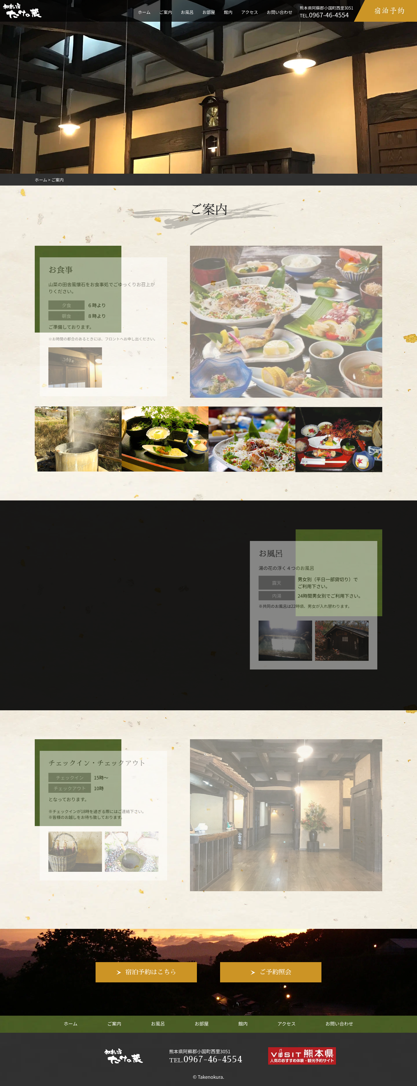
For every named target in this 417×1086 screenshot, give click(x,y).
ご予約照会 (275, 972)
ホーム (144, 12)
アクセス (249, 12)
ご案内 (165, 12)
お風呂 (187, 12)
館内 (228, 12)
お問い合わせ (279, 12)
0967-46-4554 (205, 1059)
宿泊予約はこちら (150, 972)
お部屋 (208, 12)
